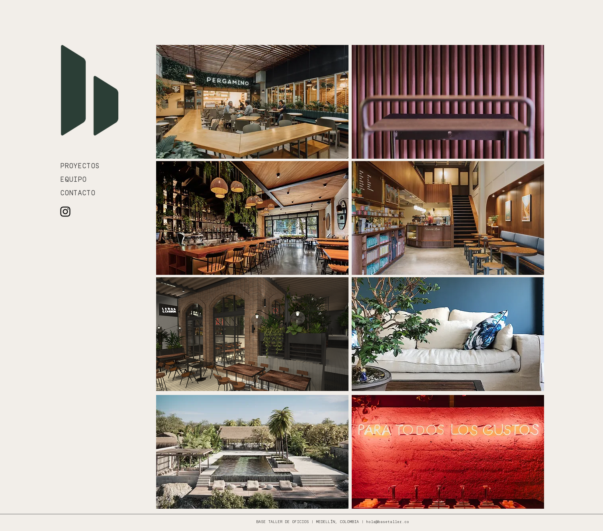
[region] (252, 102)
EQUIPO (73, 180)
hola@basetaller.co (387, 522)
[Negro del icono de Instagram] (65, 211)
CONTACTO (77, 193)
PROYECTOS (80, 166)
